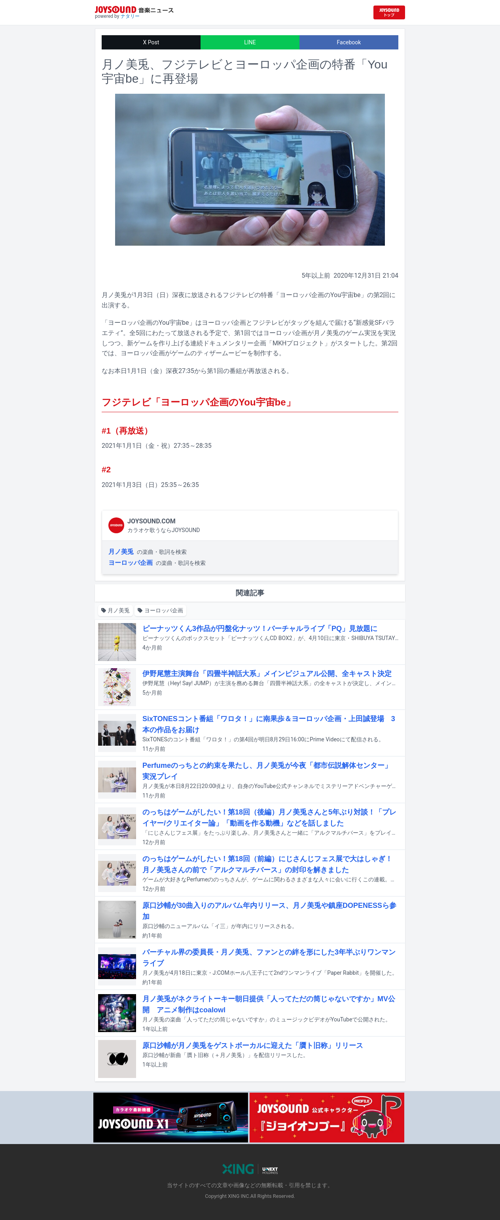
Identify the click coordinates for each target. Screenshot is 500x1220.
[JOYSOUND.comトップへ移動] (389, 12)
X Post (151, 42)
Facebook (349, 42)
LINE (250, 42)
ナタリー (130, 16)
